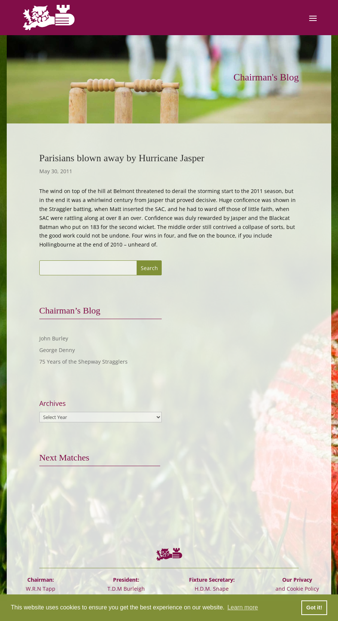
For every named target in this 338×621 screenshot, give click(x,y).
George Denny (57, 350)
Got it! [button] (314, 608)
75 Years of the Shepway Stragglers (83, 361)
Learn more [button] (242, 607)
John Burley (53, 338)
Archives (52, 403)
